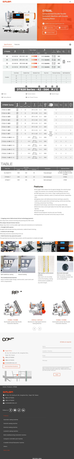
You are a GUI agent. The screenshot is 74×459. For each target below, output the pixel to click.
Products (9, 387)
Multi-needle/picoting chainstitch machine (15, 435)
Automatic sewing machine (11, 419)
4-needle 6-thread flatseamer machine (14, 442)
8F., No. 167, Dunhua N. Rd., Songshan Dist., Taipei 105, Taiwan (16, 356)
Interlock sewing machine (10, 427)
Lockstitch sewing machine (11, 431)
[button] (34, 328)
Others (5, 446)
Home (4, 387)
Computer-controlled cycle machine (13, 439)
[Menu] (70, 2)
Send (57, 374)
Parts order (7, 450)
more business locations (11, 366)
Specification (8, 44)
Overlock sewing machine (10, 423)
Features (17, 44)
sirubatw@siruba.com (11, 363)
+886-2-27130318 (9, 360)
